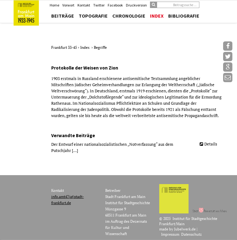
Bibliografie (183, 16)
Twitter (99, 5)
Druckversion (136, 5)
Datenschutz (191, 234)
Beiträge (62, 16)
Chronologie (128, 16)
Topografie (93, 16)
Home (54, 5)
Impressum (170, 234)
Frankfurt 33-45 (64, 47)
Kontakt (83, 5)
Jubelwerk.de (185, 229)
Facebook (115, 5)
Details (210, 144)
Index (157, 16)
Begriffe (100, 47)
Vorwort (68, 5)
